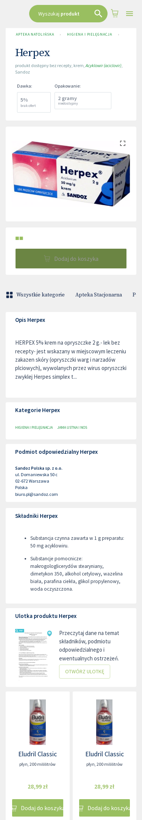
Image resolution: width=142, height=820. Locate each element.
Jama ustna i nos (72, 427)
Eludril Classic (37, 753)
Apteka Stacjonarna (98, 295)
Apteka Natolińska (35, 34)
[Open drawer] (129, 13)
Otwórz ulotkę (84, 671)
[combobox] (68, 13)
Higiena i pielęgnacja (89, 34)
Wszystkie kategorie (36, 295)
